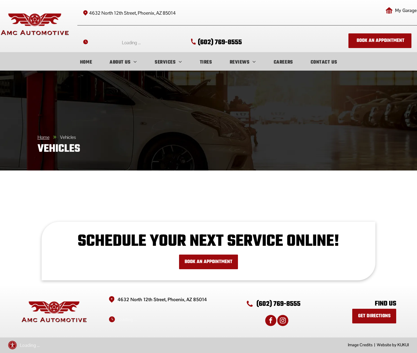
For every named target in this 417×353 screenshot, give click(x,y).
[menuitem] (86, 62)
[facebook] (270, 321)
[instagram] (282, 321)
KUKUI (403, 344)
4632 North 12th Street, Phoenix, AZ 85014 (132, 13)
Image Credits (360, 344)
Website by (386, 344)
